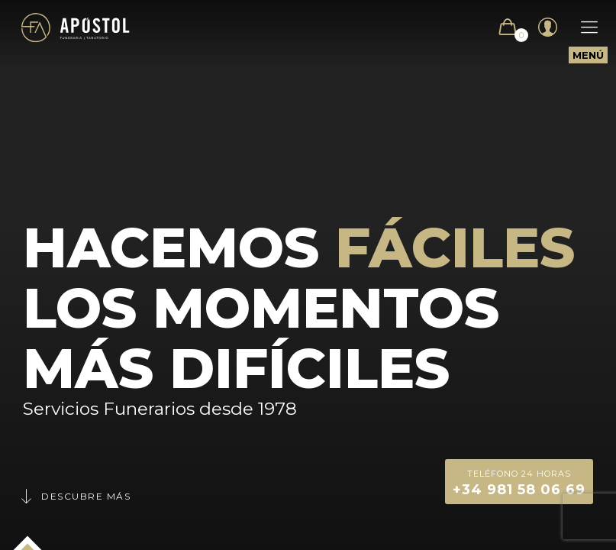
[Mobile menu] (581, 27)
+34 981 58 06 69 (519, 481)
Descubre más (75, 496)
